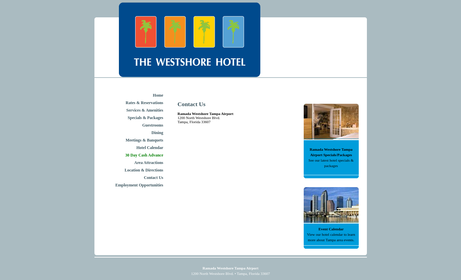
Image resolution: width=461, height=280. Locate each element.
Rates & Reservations (144, 102)
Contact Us (153, 177)
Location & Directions (144, 170)
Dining (157, 132)
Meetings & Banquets (144, 140)
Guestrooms (152, 125)
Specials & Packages (145, 117)
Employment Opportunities (139, 185)
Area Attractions (148, 162)
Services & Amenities (144, 110)
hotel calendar (332, 234)
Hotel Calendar (150, 147)
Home (158, 95)
